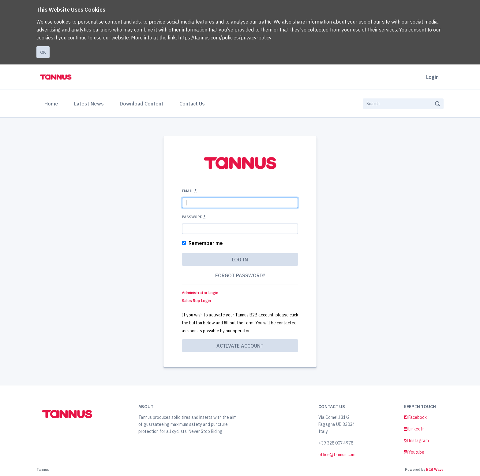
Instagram (416, 440)
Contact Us (192, 104)
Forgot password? (240, 275)
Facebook (415, 417)
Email (189, 191)
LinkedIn (414, 429)
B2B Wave (435, 469)
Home (52, 103)
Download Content (141, 104)
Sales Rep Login (196, 300)
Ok (43, 52)
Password (193, 217)
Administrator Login (200, 292)
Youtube (414, 452)
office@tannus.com (336, 454)
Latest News (89, 104)
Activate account (240, 346)
